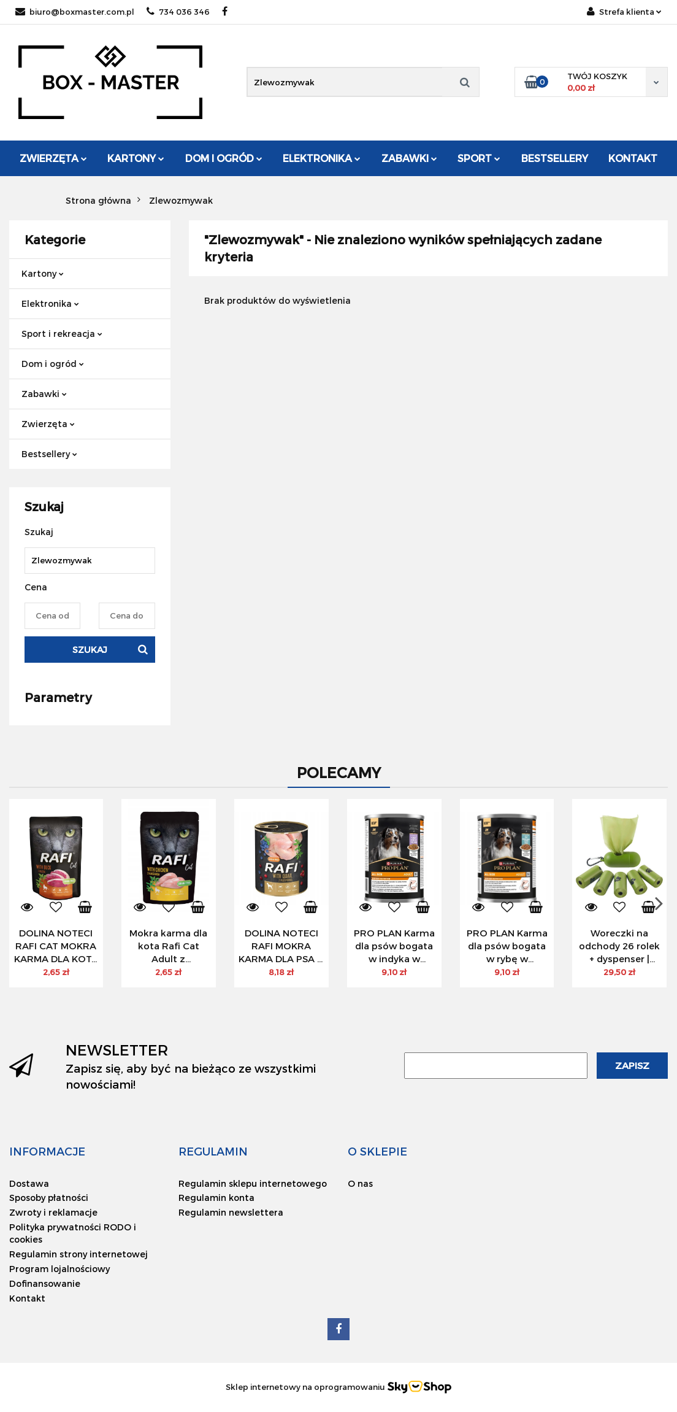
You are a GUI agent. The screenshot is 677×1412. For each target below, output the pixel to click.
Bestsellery (554, 158)
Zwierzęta (53, 158)
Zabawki (409, 158)
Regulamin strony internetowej (78, 1254)
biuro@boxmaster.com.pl (74, 12)
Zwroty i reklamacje (53, 1212)
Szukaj (89, 649)
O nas (360, 1183)
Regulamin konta (216, 1197)
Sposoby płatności (48, 1197)
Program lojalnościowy (59, 1268)
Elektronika (322, 158)
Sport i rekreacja (61, 333)
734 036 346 (178, 12)
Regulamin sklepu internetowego (252, 1183)
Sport (478, 158)
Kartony (135, 158)
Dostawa (29, 1183)
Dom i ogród (223, 158)
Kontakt (632, 158)
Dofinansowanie (44, 1283)
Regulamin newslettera (230, 1212)
